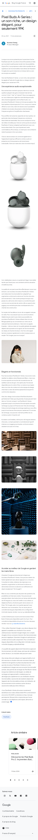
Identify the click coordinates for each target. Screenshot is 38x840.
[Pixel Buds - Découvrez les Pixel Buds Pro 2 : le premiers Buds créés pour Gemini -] (21, 756)
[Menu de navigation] (3, 3)
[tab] (10, 780)
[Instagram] (4, 795)
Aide (5, 828)
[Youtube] (15, 795)
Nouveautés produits (16, 11)
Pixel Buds (6, 717)
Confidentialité (8, 811)
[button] (34, 36)
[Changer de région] (18, 833)
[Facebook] (21, 795)
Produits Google (26, 816)
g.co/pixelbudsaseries (18, 623)
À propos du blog (8, 822)
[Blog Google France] (2, 11)
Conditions (20, 811)
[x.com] (10, 795)
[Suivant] (35, 11)
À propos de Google (10, 816)
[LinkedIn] (26, 795)
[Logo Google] (6, 805)
